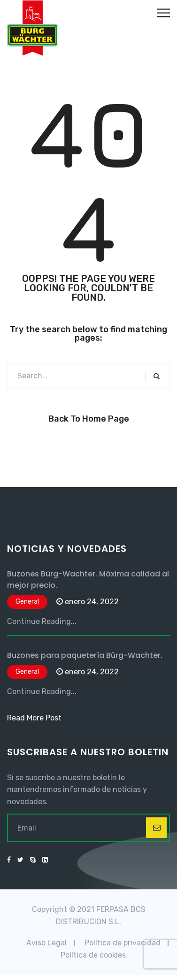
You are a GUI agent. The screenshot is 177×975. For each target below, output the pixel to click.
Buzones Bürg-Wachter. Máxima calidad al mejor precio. (88, 579)
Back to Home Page (88, 419)
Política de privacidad (123, 942)
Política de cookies (93, 955)
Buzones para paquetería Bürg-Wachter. (84, 655)
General (27, 602)
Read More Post (34, 717)
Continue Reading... (42, 621)
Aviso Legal (46, 942)
